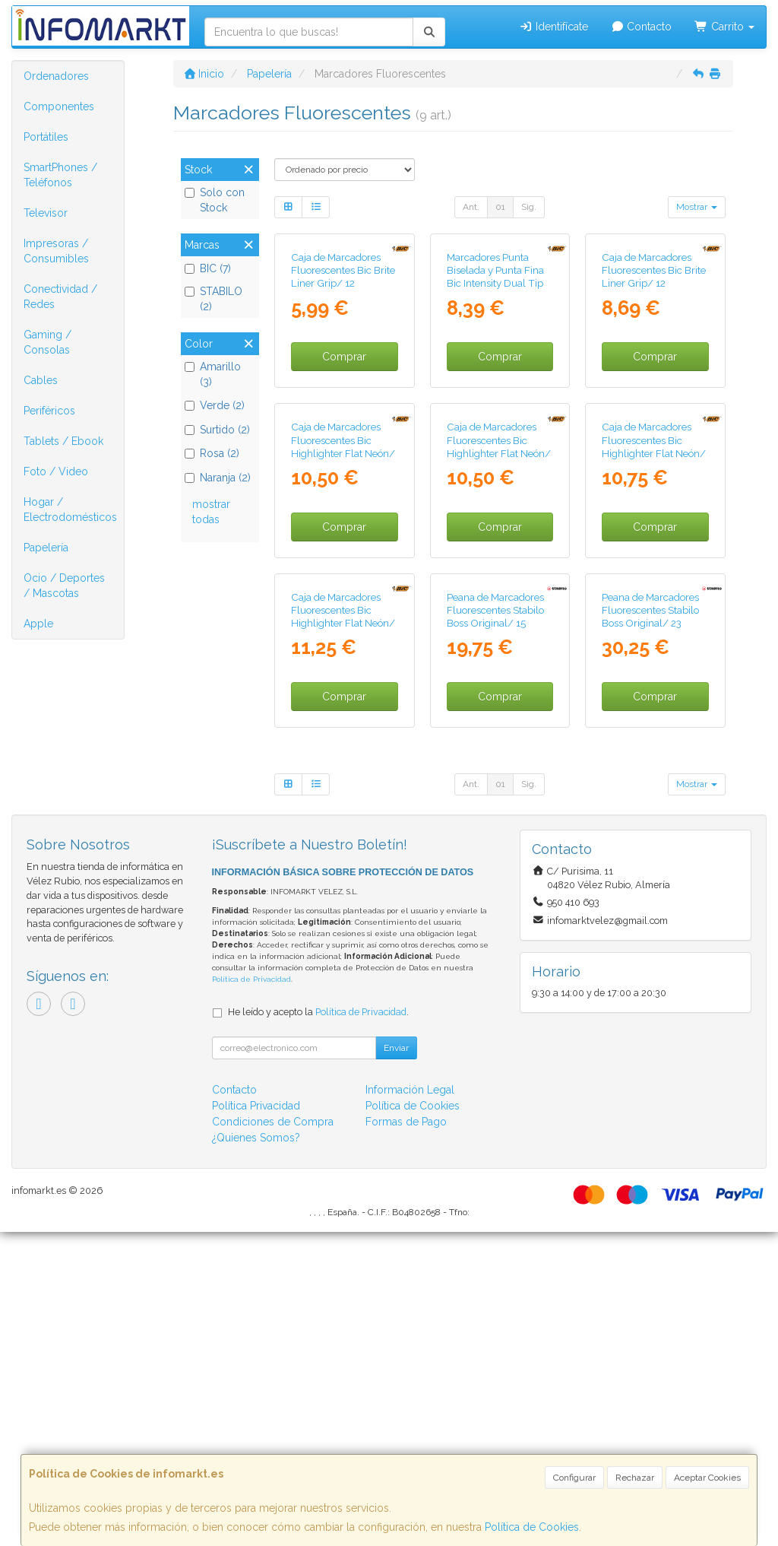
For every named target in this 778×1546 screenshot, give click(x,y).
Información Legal (409, 1404)
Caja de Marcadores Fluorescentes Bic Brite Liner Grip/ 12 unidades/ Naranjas (343, 382)
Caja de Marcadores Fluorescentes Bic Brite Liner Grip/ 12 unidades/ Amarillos (654, 382)
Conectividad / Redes (60, 296)
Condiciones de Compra (273, 1436)
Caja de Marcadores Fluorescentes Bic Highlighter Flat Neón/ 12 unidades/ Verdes (343, 931)
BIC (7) (208, 268)
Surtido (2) (217, 430)
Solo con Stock (215, 200)
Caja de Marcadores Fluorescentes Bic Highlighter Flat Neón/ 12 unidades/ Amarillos (655, 656)
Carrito (724, 27)
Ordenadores (56, 76)
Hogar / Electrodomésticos (70, 509)
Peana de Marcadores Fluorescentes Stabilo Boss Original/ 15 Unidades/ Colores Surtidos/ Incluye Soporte (495, 944)
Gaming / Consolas (47, 342)
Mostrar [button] (696, 207)
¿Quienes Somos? (256, 1452)
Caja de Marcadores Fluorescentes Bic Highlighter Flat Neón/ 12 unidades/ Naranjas (343, 656)
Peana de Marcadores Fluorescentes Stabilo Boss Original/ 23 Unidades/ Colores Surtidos (650, 937)
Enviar (396, 1362)
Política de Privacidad (251, 1294)
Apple (38, 623)
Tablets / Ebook (63, 441)
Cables (41, 380)
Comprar (344, 462)
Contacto (641, 27)
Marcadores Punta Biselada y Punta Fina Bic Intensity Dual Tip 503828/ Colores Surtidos (495, 388)
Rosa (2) (212, 453)
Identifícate (553, 27)
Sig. (528, 207)
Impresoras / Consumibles (56, 251)
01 (500, 207)
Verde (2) (215, 405)
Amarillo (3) (213, 374)
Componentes (59, 106)
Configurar (574, 1477)
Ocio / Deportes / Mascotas (64, 585)
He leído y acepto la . (318, 1326)
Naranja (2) (218, 477)
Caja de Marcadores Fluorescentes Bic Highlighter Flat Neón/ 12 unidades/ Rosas (499, 656)
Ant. (471, 207)
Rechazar (634, 1477)
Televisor (46, 213)
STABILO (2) (213, 299)
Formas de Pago (406, 1436)
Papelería (46, 547)
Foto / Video (56, 471)
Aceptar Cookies (707, 1477)
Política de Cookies (532, 1527)
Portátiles (46, 137)
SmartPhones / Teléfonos (60, 175)
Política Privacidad (256, 1420)
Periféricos (49, 411)
